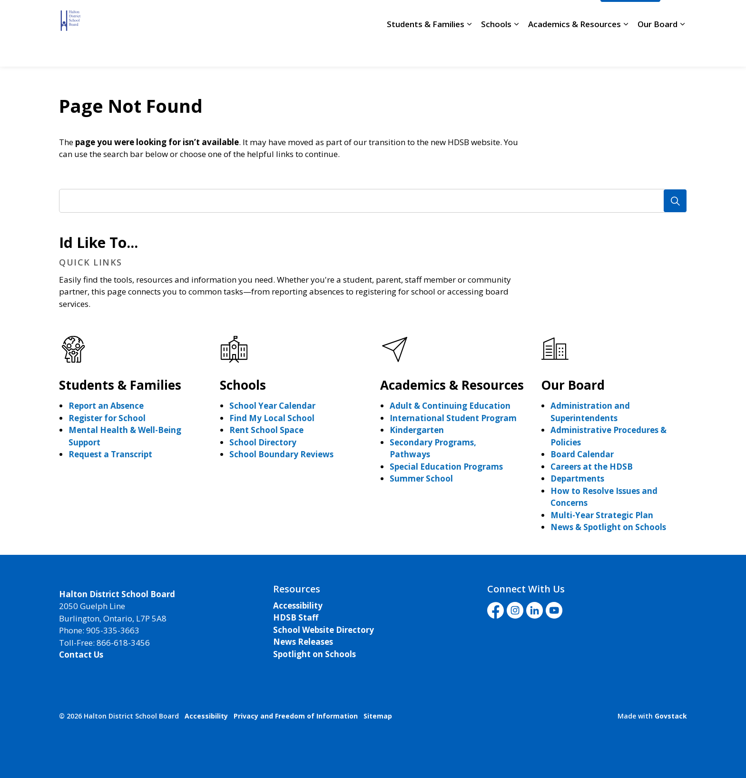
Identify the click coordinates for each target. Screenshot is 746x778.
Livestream (513, 16)
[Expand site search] (677, 16)
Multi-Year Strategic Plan (601, 515)
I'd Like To (630, 17)
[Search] (675, 201)
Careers (343, 16)
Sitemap (377, 715)
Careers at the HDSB (591, 466)
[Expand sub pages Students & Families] (469, 50)
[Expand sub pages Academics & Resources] (625, 50)
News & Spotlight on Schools (608, 527)
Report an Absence (106, 405)
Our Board (657, 49)
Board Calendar (582, 454)
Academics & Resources (574, 49)
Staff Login (458, 16)
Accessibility (298, 605)
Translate (569, 16)
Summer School (421, 478)
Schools (496, 49)
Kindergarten (417, 429)
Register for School (107, 418)
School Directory (398, 16)
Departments (577, 478)
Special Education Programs (446, 466)
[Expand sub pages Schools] (516, 50)
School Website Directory (323, 629)
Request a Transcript (110, 454)
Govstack (671, 715)
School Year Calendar (272, 405)
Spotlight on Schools (314, 654)
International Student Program (453, 418)
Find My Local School (271, 418)
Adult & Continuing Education (450, 405)
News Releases (303, 641)
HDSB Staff (295, 617)
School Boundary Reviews (281, 454)
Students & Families (425, 49)
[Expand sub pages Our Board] (682, 50)
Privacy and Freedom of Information (296, 715)
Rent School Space (266, 429)
